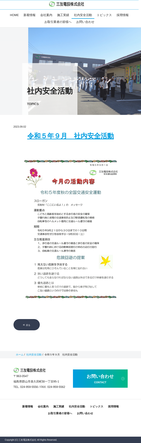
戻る (26, 325)
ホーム (19, 354)
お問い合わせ (85, 22)
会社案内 (46, 15)
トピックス (104, 15)
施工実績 (63, 15)
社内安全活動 (83, 15)
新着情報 (29, 15)
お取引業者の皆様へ (58, 22)
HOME (14, 15)
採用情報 (123, 15)
